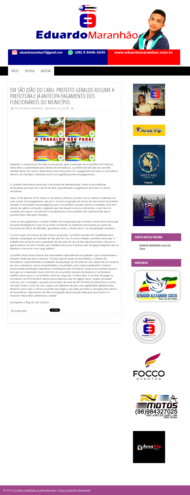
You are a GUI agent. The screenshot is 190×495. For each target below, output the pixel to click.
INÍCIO (14, 71)
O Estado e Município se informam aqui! (34, 490)
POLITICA (29, 71)
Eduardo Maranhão (31, 108)
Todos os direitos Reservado (74, 490)
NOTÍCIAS (46, 71)
